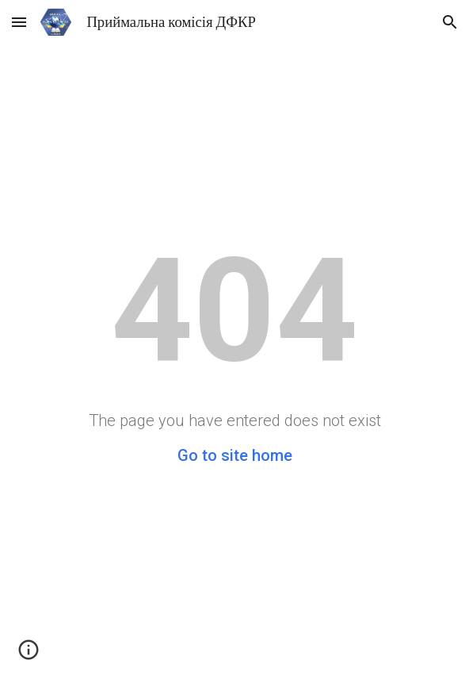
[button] (19, 22)
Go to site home (234, 455)
